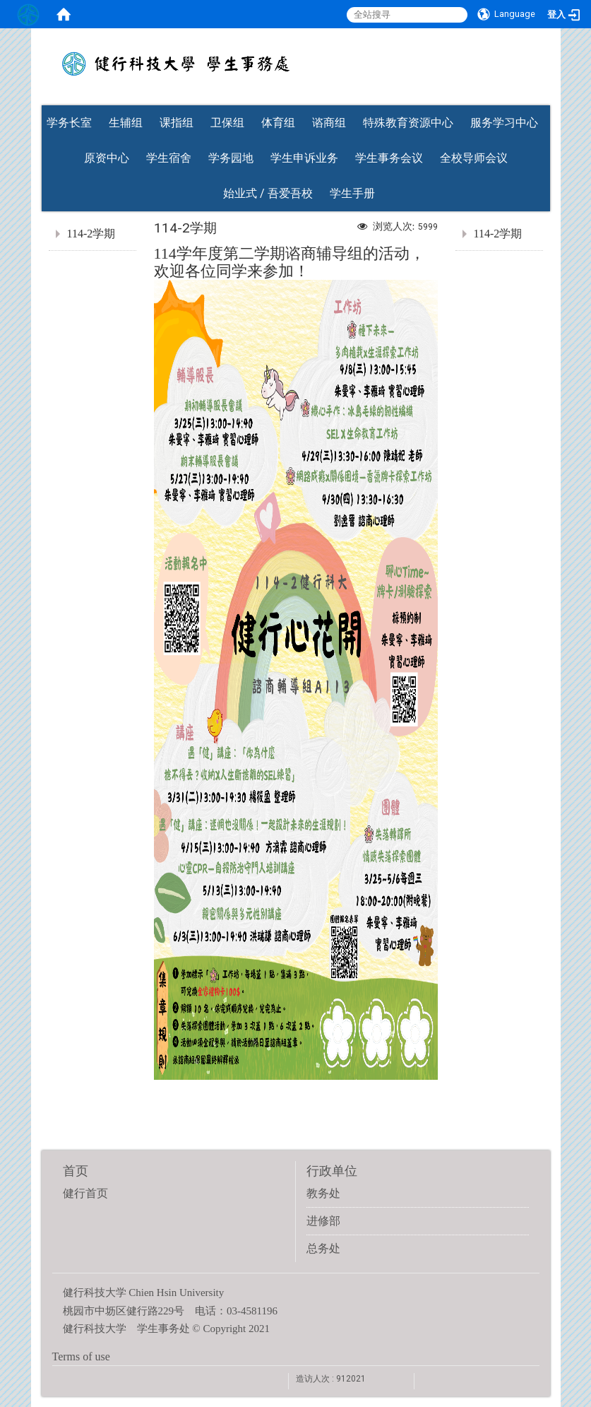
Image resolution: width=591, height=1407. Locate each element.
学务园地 (230, 158)
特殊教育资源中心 (408, 122)
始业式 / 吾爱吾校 (268, 193)
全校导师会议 (474, 158)
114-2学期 (91, 234)
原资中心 (106, 158)
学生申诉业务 (304, 158)
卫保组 (227, 122)
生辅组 (126, 122)
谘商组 (329, 122)
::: (543, 100)
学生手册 (352, 193)
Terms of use (81, 1356)
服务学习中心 (504, 122)
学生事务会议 (389, 158)
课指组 (176, 122)
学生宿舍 (168, 158)
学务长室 (69, 122)
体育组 (278, 122)
